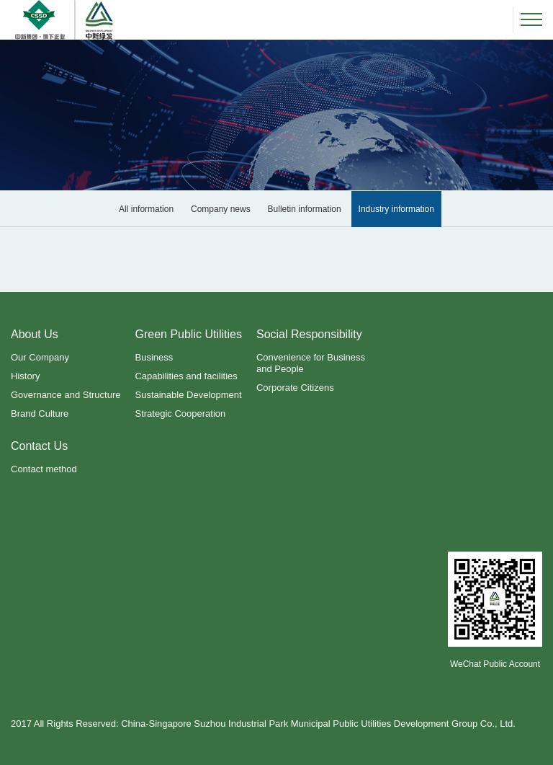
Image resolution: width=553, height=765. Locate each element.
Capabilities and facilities (186, 376)
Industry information (396, 209)
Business (154, 357)
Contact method (44, 469)
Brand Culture (39, 413)
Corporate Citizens (295, 387)
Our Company (40, 357)
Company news (221, 209)
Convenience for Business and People (310, 363)
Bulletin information (304, 209)
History (25, 376)
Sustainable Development (188, 394)
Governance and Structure (65, 394)
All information (146, 209)
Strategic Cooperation (180, 413)
